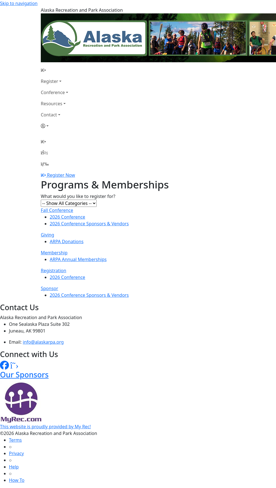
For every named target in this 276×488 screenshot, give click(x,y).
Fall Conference (57, 210)
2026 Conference (67, 217)
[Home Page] (54, 70)
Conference (53, 92)
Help (14, 467)
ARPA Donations (67, 241)
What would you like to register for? (78, 196)
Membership (54, 253)
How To (16, 480)
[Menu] (45, 163)
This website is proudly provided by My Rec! (45, 427)
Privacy (16, 453)
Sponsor (49, 288)
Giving (47, 235)
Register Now (61, 175)
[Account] (54, 125)
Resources (51, 104)
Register (49, 81)
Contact (49, 115)
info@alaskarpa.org (43, 342)
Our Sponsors (24, 374)
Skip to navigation (18, 3)
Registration (53, 270)
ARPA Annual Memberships (78, 259)
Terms (15, 440)
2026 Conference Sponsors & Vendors (89, 224)
